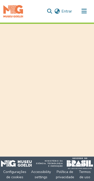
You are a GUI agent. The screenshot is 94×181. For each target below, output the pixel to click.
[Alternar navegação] (84, 11)
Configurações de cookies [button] (14, 174)
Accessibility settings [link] (41, 174)
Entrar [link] (66, 11)
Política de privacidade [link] (65, 174)
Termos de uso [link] (85, 174)
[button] (13, 11)
